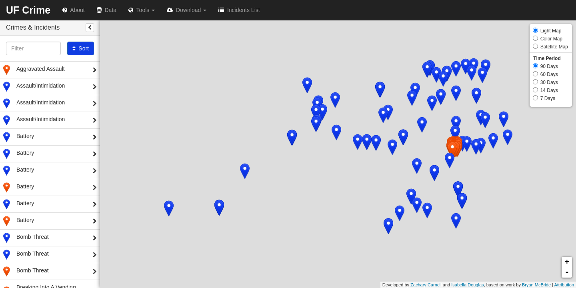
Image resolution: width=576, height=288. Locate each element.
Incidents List (239, 10)
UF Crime (28, 10)
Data (106, 10)
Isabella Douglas (467, 284)
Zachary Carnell (426, 284)
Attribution (564, 284)
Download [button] (186, 10)
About (73, 10)
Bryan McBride (536, 284)
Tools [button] (141, 10)
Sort (80, 48)
